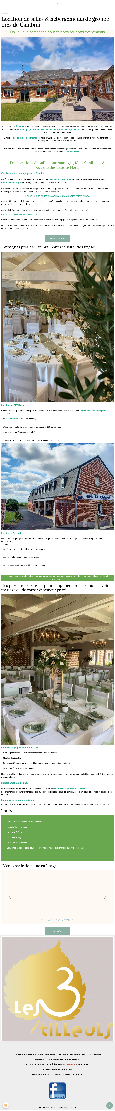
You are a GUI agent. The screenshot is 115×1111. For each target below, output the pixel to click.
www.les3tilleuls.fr (41, 1074)
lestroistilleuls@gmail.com (57, 1069)
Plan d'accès (77, 1074)
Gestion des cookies (67, 1107)
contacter (59, 1059)
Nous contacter (58, 238)
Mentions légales (47, 1107)
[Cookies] (6, 1105)
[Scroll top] (109, 1105)
